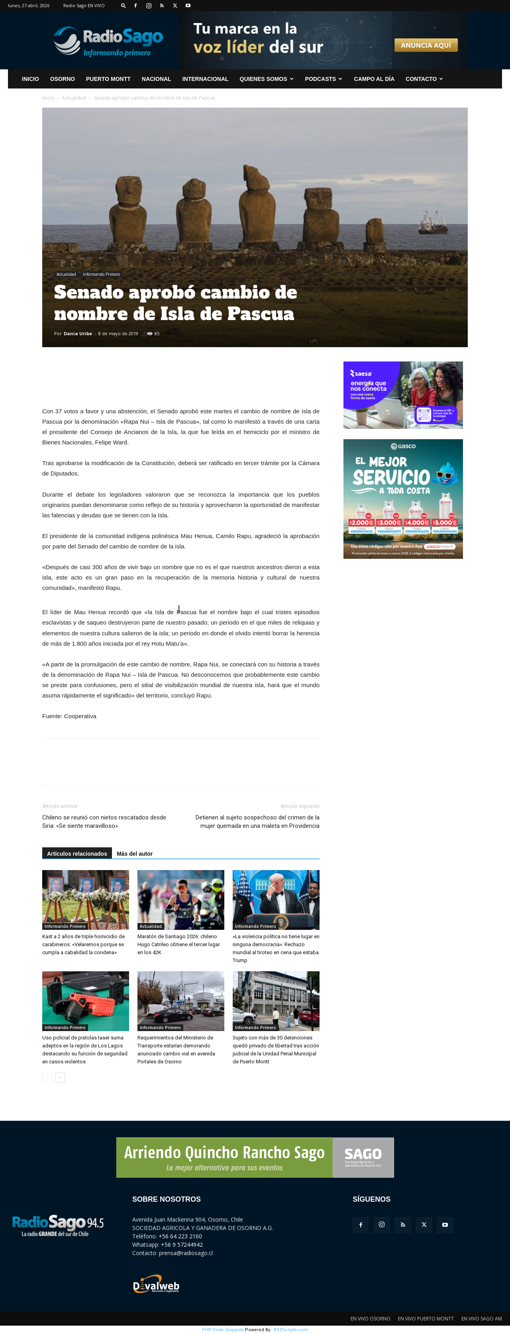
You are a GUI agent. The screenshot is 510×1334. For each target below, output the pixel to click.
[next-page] (60, 1078)
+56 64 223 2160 (180, 1236)
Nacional (156, 79)
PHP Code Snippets (223, 1329)
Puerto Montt (108, 79)
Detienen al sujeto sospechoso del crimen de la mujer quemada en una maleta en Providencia (258, 821)
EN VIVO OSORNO (370, 1318)
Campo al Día (374, 79)
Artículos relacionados (77, 854)
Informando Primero (101, 274)
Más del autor (135, 854)
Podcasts (324, 79)
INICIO (30, 79)
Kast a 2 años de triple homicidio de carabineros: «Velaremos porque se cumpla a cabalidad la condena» (83, 944)
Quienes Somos (267, 79)
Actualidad (74, 97)
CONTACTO (424, 79)
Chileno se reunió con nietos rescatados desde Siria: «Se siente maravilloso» (104, 821)
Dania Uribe (78, 333)
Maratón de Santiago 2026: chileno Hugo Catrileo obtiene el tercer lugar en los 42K (178, 944)
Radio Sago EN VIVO (84, 5)
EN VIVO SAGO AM (481, 1318)
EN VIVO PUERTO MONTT (426, 1318)
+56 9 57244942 (182, 1244)
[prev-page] (47, 1078)
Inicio (48, 97)
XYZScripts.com (291, 1329)
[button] (123, 5)
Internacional (205, 79)
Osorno (62, 79)
